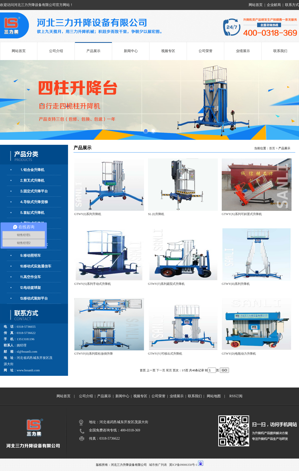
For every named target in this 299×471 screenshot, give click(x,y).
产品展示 (93, 51)
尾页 (169, 370)
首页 (272, 148)
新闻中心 (131, 51)
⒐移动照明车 (30, 255)
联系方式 (292, 5)
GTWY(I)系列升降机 (87, 214)
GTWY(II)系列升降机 (236, 284)
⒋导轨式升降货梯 (34, 202)
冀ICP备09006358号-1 (183, 465)
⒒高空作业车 (30, 277)
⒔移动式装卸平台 (34, 298)
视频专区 (168, 51)
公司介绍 (56, 51)
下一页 (160, 370)
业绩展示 (243, 51)
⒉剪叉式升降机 (32, 180)
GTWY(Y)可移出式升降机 (165, 353)
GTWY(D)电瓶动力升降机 (239, 353)
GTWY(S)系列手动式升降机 (92, 284)
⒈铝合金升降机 (32, 170)
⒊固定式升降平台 (34, 191)
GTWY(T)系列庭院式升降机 (166, 284)
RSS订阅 (235, 396)
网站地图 (214, 396)
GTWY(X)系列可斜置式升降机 (242, 214)
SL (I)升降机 (156, 214)
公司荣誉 (206, 51)
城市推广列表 (158, 465)
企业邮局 (274, 5)
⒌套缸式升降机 (32, 213)
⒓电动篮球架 (30, 288)
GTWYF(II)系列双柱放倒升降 (93, 353)
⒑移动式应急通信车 (35, 266)
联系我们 (280, 51)
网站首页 (256, 5)
